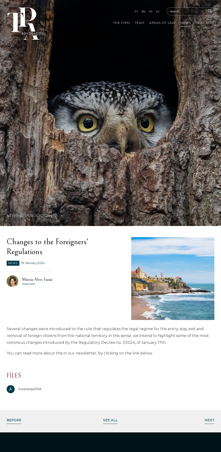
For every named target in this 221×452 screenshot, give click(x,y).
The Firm (121, 23)
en (143, 11)
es (157, 11)
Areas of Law (162, 23)
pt (136, 11)
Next (209, 420)
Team (139, 23)
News (185, 23)
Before (14, 420)
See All (110, 420)
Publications (38, 215)
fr (150, 11)
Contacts (205, 23)
